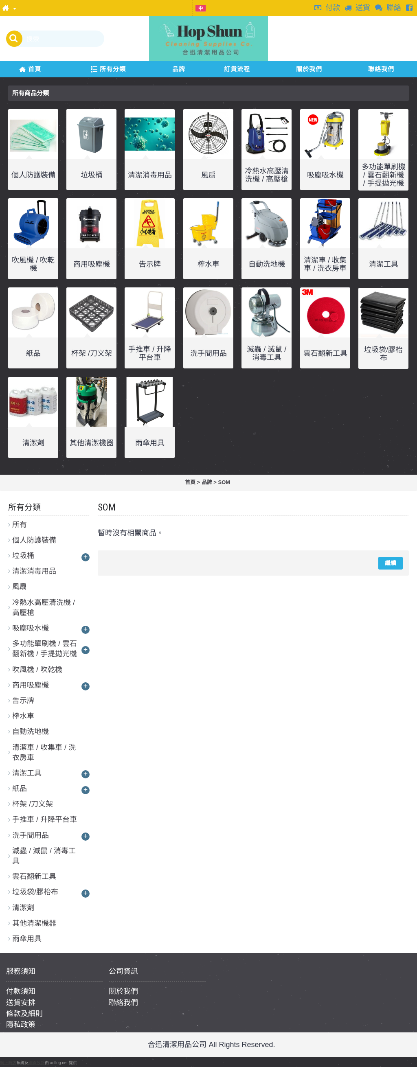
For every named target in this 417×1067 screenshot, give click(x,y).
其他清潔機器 (92, 443)
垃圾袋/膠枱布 (383, 354)
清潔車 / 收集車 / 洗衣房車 (325, 264)
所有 (19, 525)
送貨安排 (20, 1003)
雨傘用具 (150, 443)
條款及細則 (24, 1014)
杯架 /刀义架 (91, 353)
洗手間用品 (208, 353)
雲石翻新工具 (325, 353)
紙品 (33, 353)
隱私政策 (20, 1025)
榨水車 (208, 264)
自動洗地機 (266, 264)
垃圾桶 (92, 175)
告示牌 (150, 264)
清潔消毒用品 (150, 175)
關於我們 (123, 991)
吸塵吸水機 (325, 175)
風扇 (208, 175)
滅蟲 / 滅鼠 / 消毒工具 (266, 353)
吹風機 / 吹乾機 (33, 264)
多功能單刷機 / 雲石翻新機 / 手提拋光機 (384, 175)
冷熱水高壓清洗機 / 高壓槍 (267, 175)
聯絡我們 (123, 1003)
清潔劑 (33, 443)
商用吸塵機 (91, 264)
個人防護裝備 (33, 175)
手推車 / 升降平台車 (149, 353)
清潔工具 (383, 264)
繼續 (390, 563)
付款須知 (20, 991)
